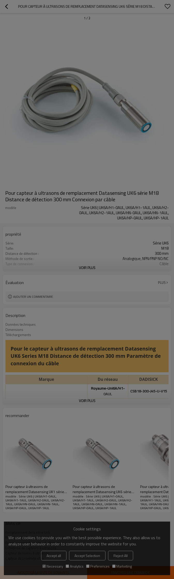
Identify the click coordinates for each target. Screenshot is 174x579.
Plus (162, 282)
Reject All (121, 555)
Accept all (54, 555)
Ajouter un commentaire (33, 296)
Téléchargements (18, 334)
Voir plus (87, 267)
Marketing (122, 566)
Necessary (52, 566)
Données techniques (20, 324)
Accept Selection (87, 555)
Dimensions (14, 329)
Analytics (75, 566)
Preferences (98, 566)
